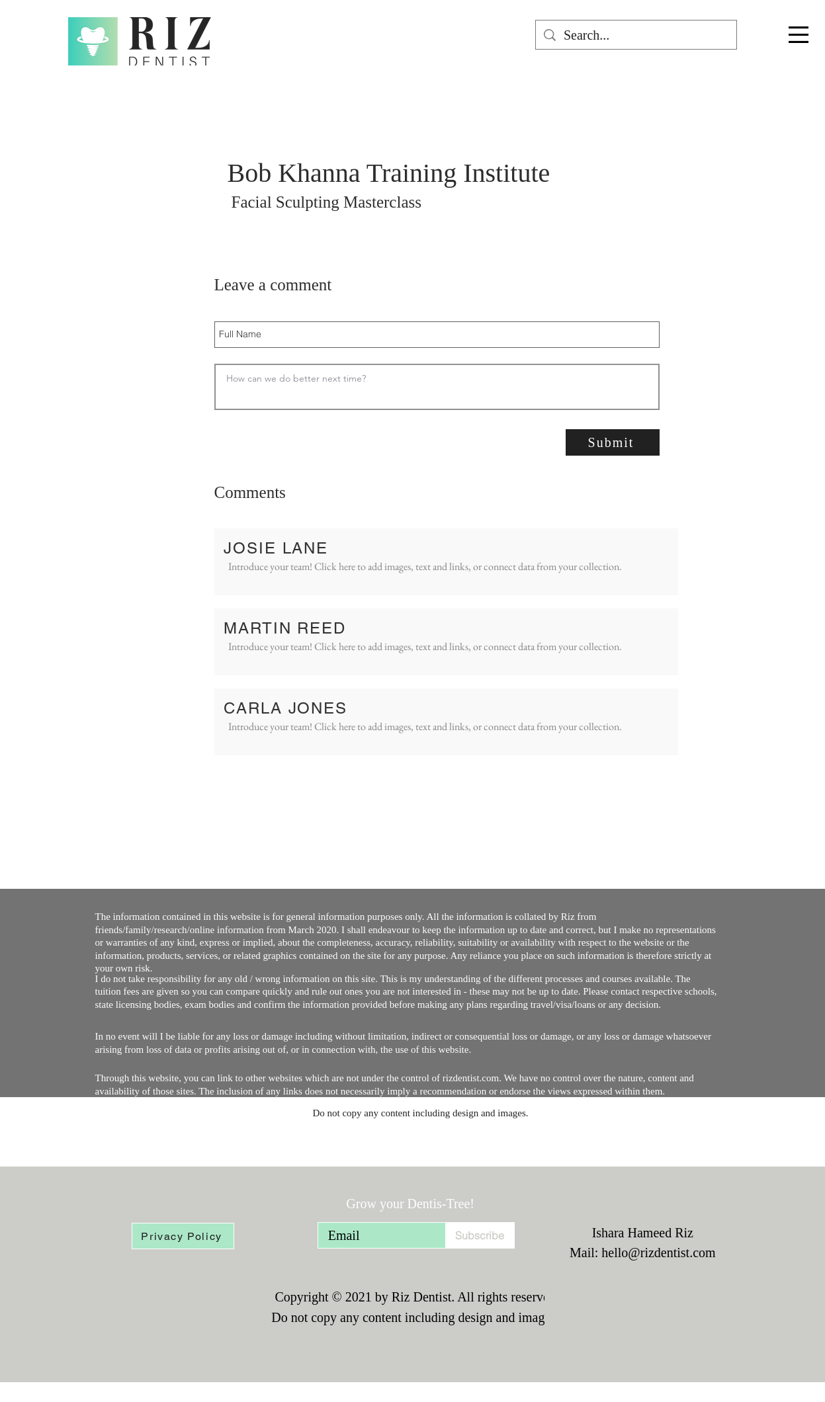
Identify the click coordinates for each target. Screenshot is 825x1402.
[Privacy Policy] (183, 1236)
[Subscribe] (480, 1235)
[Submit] (613, 442)
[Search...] (636, 35)
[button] (798, 34)
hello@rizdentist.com (658, 1252)
